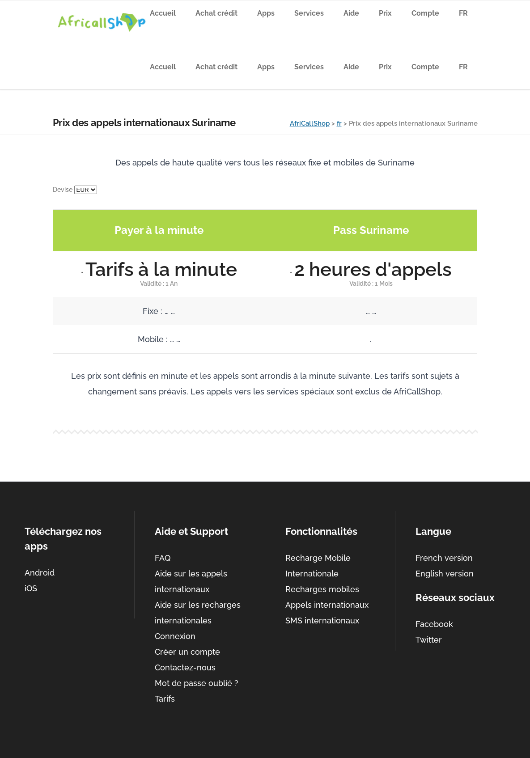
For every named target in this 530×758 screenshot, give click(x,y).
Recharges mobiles (322, 589)
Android (40, 572)
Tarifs (165, 698)
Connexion (175, 636)
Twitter (429, 639)
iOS (31, 588)
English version (445, 573)
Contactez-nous (185, 667)
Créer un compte (187, 651)
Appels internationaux (327, 605)
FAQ (162, 558)
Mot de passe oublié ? (196, 683)
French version (444, 558)
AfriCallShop (310, 123)
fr (339, 123)
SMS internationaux (322, 620)
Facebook (434, 624)
